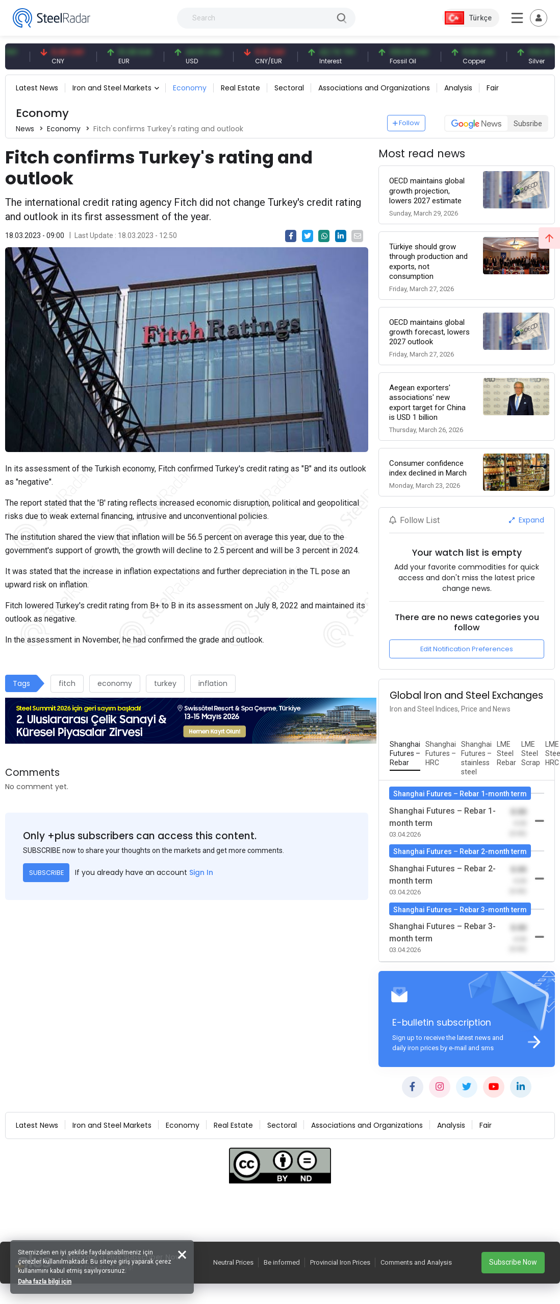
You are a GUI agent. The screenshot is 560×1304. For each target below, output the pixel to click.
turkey (165, 683)
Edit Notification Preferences (466, 649)
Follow (406, 123)
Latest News (37, 88)
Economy (190, 88)
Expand (526, 520)
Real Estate (240, 88)
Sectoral (289, 88)
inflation (212, 683)
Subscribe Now (513, 1262)
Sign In (201, 872)
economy (114, 683)
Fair (493, 88)
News (25, 129)
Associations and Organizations (374, 88)
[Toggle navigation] (538, 18)
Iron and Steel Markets (111, 88)
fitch (67, 683)
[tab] (405, 754)
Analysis (458, 88)
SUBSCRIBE (46, 873)
